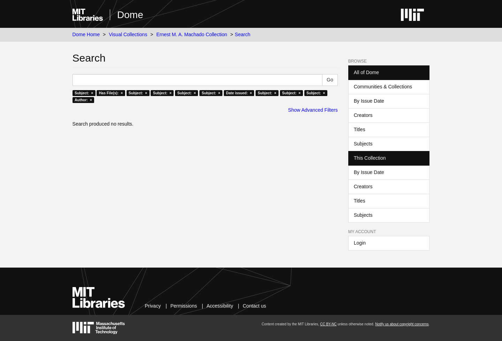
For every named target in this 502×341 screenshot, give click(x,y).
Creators (363, 115)
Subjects (363, 143)
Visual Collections (128, 34)
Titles (359, 129)
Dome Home (86, 34)
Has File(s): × (111, 93)
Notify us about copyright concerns (401, 324)
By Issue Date (369, 101)
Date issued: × (239, 93)
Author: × (83, 100)
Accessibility (219, 306)
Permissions (183, 306)
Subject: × (84, 93)
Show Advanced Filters (312, 110)
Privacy (153, 306)
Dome (130, 14)
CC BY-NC (328, 324)
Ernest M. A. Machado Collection (191, 34)
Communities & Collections (383, 86)
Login (360, 243)
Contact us (254, 306)
